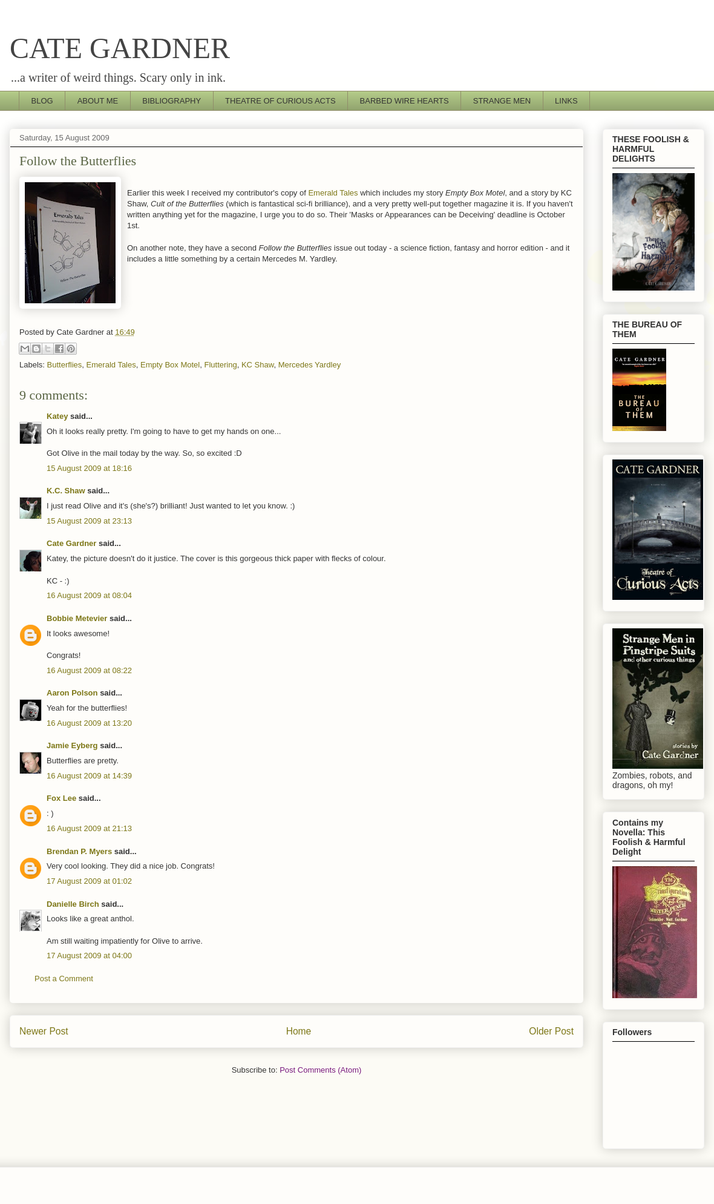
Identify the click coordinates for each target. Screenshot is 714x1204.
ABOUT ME (98, 100)
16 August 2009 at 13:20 (89, 723)
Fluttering (220, 364)
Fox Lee (61, 798)
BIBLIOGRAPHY (171, 100)
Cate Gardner (71, 543)
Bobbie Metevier (77, 618)
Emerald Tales (333, 192)
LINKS (566, 100)
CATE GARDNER (120, 48)
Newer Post (43, 1031)
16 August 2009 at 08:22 (89, 670)
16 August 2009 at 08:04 (89, 595)
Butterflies (64, 364)
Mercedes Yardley (309, 364)
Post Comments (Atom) (320, 1069)
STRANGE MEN (502, 100)
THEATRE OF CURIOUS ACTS (280, 100)
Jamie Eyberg (72, 745)
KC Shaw (257, 364)
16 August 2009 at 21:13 (89, 828)
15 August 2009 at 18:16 (89, 468)
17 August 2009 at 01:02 (89, 881)
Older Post (551, 1031)
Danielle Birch (73, 904)
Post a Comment (63, 978)
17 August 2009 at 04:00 (89, 955)
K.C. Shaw (66, 490)
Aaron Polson (72, 692)
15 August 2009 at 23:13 (89, 520)
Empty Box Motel (170, 364)
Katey (57, 416)
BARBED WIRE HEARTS (404, 100)
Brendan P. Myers (79, 851)
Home (299, 1031)
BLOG (42, 100)
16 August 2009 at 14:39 (89, 775)
